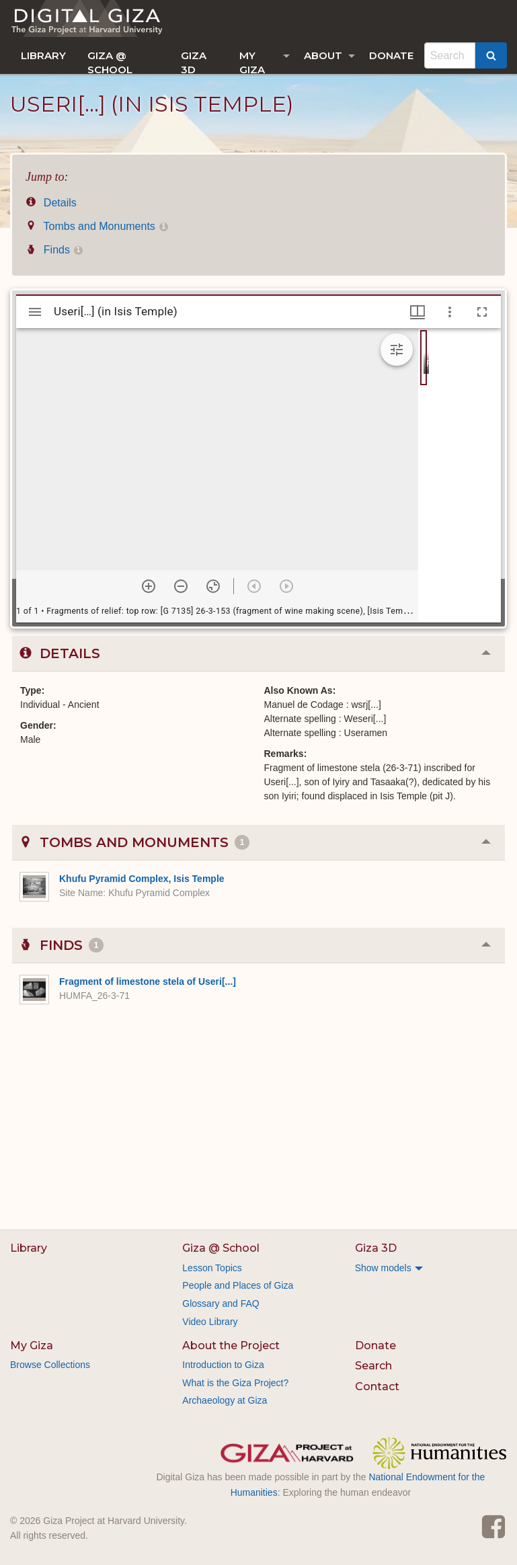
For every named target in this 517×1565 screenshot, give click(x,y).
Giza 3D (193, 61)
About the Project (231, 1345)
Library (43, 55)
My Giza (252, 61)
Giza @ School (109, 61)
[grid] (459, 475)
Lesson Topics (211, 1267)
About (323, 55)
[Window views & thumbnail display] (417, 312)
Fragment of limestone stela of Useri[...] (147, 981)
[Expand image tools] (397, 349)
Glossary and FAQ (220, 1303)
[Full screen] (482, 312)
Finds (54, 249)
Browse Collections (50, 1364)
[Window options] (450, 312)
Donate (391, 55)
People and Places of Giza (237, 1285)
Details (51, 202)
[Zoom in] (148, 586)
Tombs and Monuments (97, 226)
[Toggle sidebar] (35, 312)
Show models (383, 1267)
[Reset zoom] (213, 586)
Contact (377, 1386)
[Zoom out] (181, 586)
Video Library (209, 1321)
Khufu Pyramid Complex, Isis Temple (142, 878)
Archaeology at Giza (224, 1400)
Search (373, 1365)
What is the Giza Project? (235, 1382)
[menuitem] (43, 55)
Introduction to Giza (223, 1364)
